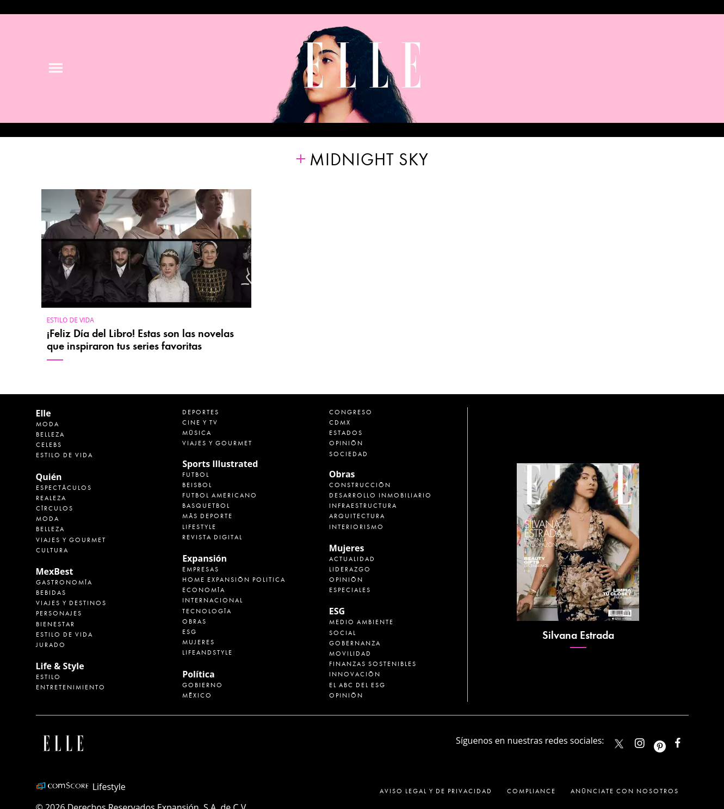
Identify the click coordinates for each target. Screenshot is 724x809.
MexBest (54, 571)
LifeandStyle (207, 652)
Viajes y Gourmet (71, 540)
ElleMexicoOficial (687, 741)
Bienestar (55, 624)
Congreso (351, 412)
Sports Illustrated (220, 464)
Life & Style (60, 666)
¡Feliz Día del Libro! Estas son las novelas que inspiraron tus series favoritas (140, 339)
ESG (189, 632)
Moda (47, 424)
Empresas (200, 569)
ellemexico (669, 741)
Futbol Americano (219, 495)
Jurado (51, 645)
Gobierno (202, 685)
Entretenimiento (71, 687)
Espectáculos (64, 487)
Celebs (49, 445)
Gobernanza (355, 643)
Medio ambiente (361, 622)
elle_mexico (649, 741)
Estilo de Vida (64, 634)
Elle (43, 413)
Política (198, 674)
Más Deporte (207, 516)
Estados (346, 433)
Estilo (48, 677)
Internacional (212, 600)
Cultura (52, 550)
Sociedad (348, 454)
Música (197, 433)
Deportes (200, 412)
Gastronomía (64, 582)
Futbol (195, 474)
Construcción (360, 485)
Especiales (350, 590)
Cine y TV (200, 422)
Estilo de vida (70, 320)
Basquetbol (206, 505)
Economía (203, 590)
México (197, 695)
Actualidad (352, 559)
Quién (49, 477)
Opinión (346, 443)
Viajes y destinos (71, 603)
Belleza (50, 434)
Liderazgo (350, 569)
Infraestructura (363, 505)
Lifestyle (199, 527)
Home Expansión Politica (234, 579)
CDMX (340, 422)
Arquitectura (357, 516)
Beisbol (197, 485)
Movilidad (350, 653)
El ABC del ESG (357, 685)
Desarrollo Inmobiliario (380, 495)
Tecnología (207, 611)
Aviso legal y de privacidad (436, 791)
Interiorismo (356, 527)
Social (342, 633)
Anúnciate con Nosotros (625, 791)
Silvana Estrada (578, 635)
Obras (194, 621)
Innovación (355, 674)
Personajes (59, 613)
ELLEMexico (619, 744)
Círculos (54, 508)
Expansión (204, 558)
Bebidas (51, 592)
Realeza (51, 498)
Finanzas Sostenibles (373, 664)
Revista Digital (212, 537)
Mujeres (198, 642)
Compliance (531, 791)
